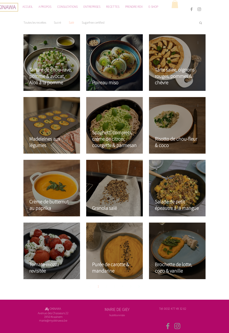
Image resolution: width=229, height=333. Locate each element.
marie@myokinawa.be (53, 320)
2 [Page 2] (106, 286)
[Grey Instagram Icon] (199, 9)
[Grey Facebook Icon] (191, 9)
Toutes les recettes (34, 22)
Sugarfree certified (93, 22)
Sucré (57, 22)
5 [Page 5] (131, 286)
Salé (71, 22)
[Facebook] (168, 326)
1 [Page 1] (98, 286)
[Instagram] (177, 326)
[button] (174, 4)
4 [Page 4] (122, 286)
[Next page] (138, 286)
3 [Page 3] (114, 286)
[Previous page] (90, 286)
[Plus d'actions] (73, 42)
